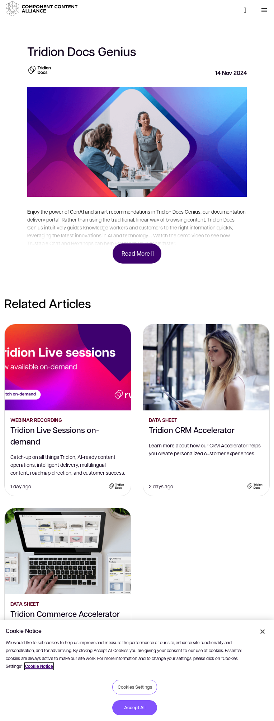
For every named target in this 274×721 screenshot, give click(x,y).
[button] (43, 8)
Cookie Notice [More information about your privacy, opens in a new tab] (39, 666)
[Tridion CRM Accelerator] (206, 367)
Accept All (135, 707)
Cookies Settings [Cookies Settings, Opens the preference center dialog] (135, 687)
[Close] (262, 631)
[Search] (245, 10)
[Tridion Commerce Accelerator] (68, 551)
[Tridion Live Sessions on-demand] (68, 367)
